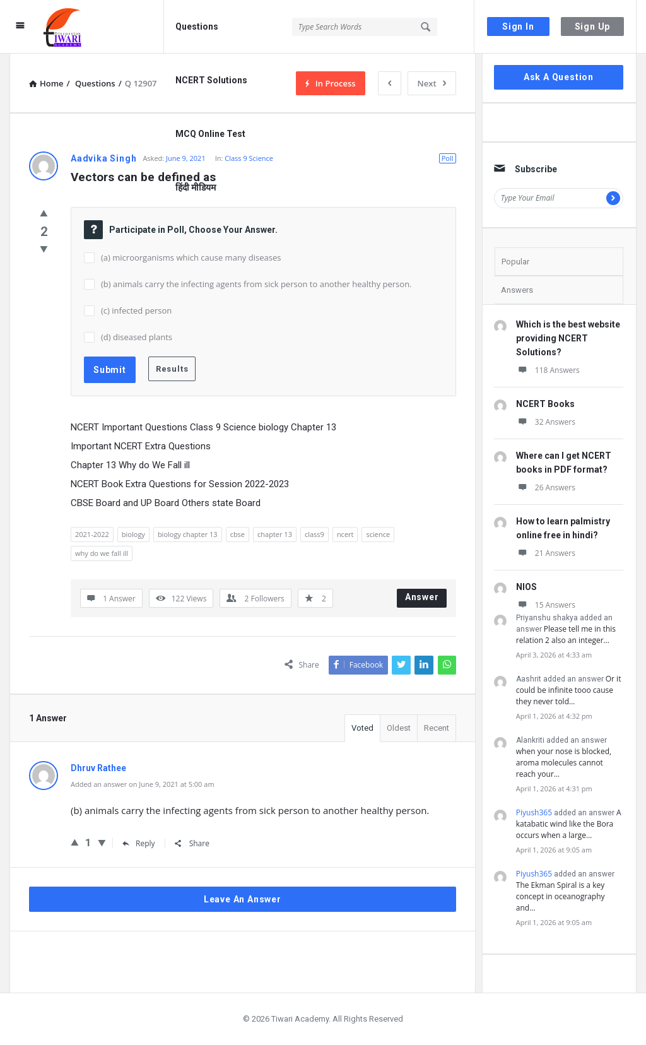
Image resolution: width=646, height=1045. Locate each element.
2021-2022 (92, 534)
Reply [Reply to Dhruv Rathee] (138, 843)
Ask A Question (559, 77)
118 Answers (548, 370)
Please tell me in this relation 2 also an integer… (566, 634)
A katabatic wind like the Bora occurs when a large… (568, 824)
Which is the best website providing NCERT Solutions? (568, 338)
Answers (517, 290)
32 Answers (545, 421)
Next (432, 83)
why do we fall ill (101, 553)
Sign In (518, 26)
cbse (237, 534)
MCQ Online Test (210, 134)
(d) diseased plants (136, 337)
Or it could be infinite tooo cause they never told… (568, 690)
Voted (362, 728)
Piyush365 (534, 812)
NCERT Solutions (211, 80)
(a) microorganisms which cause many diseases (191, 257)
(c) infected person (136, 310)
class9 (314, 534)
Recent (436, 728)
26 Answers (545, 487)
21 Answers (545, 553)
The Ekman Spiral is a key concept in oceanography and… (560, 896)
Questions (196, 26)
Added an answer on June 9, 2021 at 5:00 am (142, 784)
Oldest (399, 728)
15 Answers (545, 604)
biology (133, 534)
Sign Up (593, 26)
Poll (448, 158)
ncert (345, 534)
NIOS (526, 587)
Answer (422, 597)
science (378, 534)
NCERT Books (545, 404)
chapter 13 (274, 534)
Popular (515, 261)
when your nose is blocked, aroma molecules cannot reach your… (563, 762)
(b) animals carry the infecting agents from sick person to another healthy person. (256, 284)
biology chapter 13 (188, 534)
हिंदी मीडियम (195, 187)
